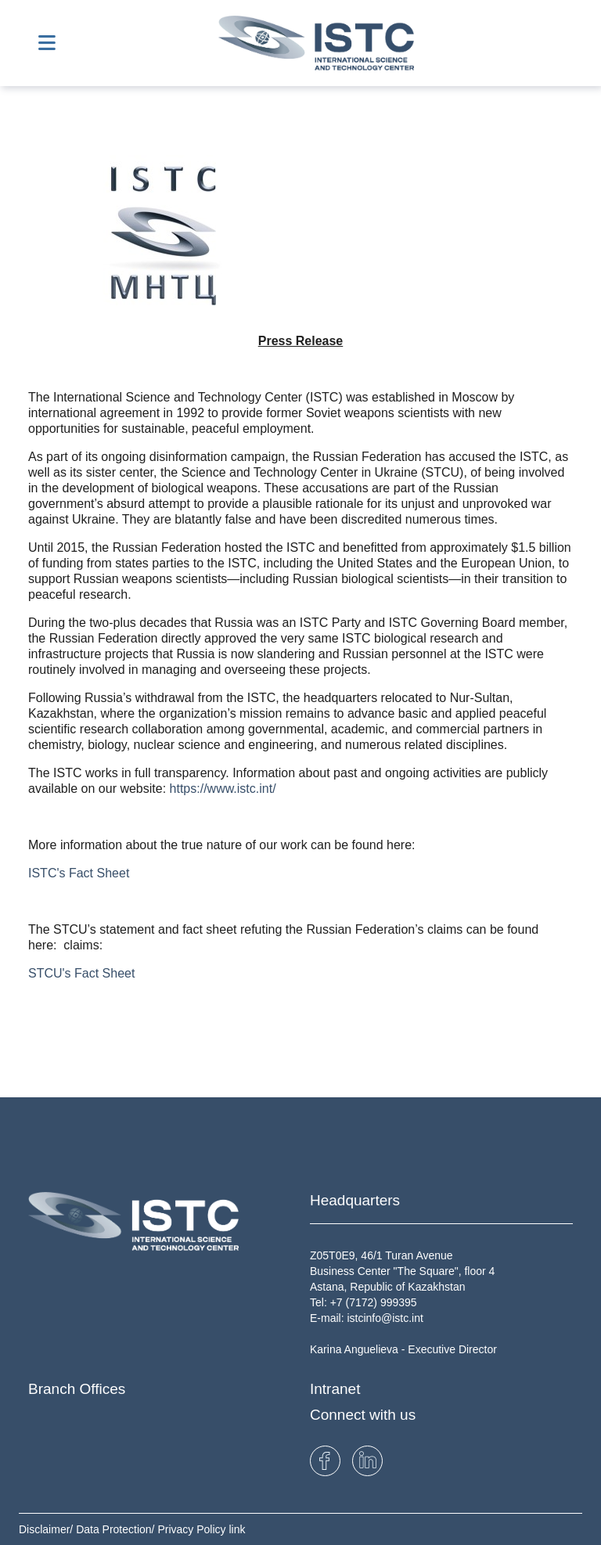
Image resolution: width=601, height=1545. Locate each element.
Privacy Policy (193, 1529)
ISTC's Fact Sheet (78, 873)
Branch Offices (76, 1389)
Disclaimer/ (47, 1529)
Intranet (335, 1389)
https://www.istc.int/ (223, 788)
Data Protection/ (116, 1529)
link (237, 1529)
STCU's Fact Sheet (81, 973)
